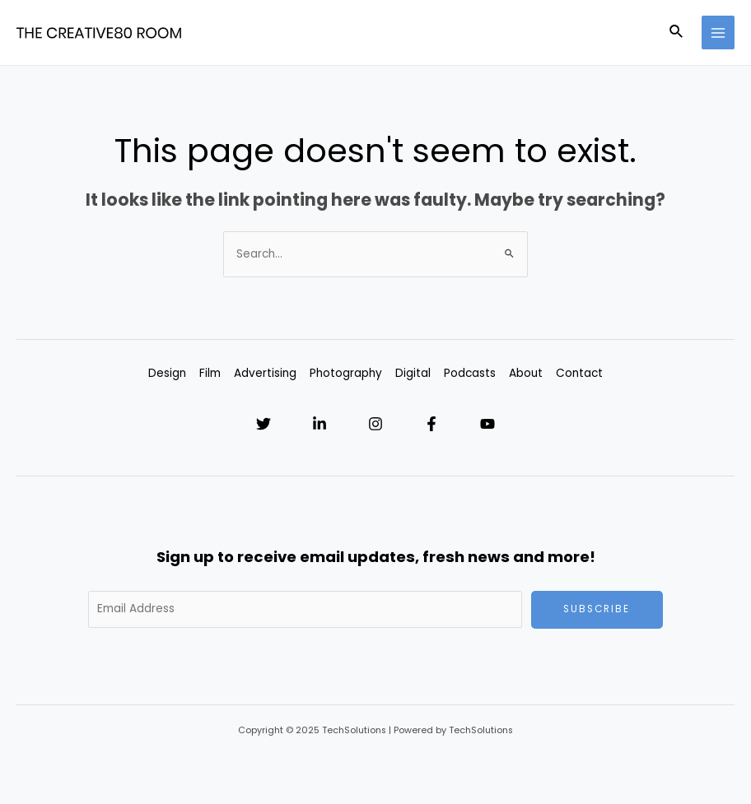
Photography (346, 373)
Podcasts (470, 373)
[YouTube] (487, 423)
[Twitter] (263, 423)
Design (167, 373)
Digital (413, 373)
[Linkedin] (319, 423)
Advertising (265, 373)
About (526, 373)
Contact (579, 373)
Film (210, 373)
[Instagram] (375, 423)
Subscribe (596, 609)
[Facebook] (431, 423)
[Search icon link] (676, 32)
